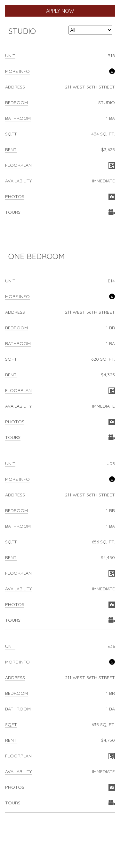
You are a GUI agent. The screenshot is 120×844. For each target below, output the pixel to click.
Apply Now (60, 11)
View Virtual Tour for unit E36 (111, 803)
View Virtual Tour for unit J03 (111, 620)
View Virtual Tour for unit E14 (111, 437)
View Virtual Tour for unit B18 (111, 212)
